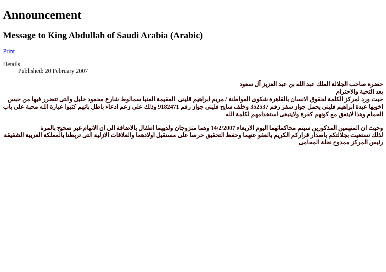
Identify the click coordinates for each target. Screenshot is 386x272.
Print (9, 51)
